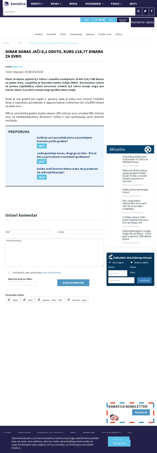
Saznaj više (119, 443)
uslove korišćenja (51, 272)
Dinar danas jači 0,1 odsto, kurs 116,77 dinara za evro (54, 54)
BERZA (73, 3)
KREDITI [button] (37, 3)
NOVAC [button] (56, 3)
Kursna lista (123, 20)
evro (29, 299)
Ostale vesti (104, 34)
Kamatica (17, 66)
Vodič (63, 34)
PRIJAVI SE (141, 412)
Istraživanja (76, 34)
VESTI (133, 3)
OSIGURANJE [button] (94, 3)
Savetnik (51, 34)
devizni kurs (78, 299)
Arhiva (118, 34)
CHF (111, 21)
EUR (86, 21)
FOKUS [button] (116, 3)
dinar (14, 299)
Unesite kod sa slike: (20, 279)
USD (99, 19)
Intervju (90, 34)
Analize (39, 34)
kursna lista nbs (51, 299)
